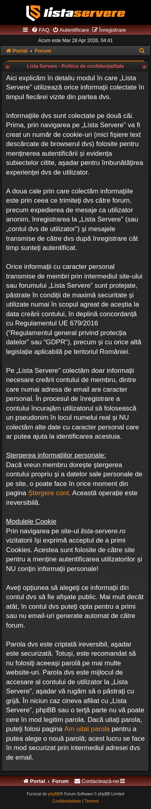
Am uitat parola (87, 729)
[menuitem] (40, 30)
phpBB (54, 794)
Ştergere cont (48, 493)
